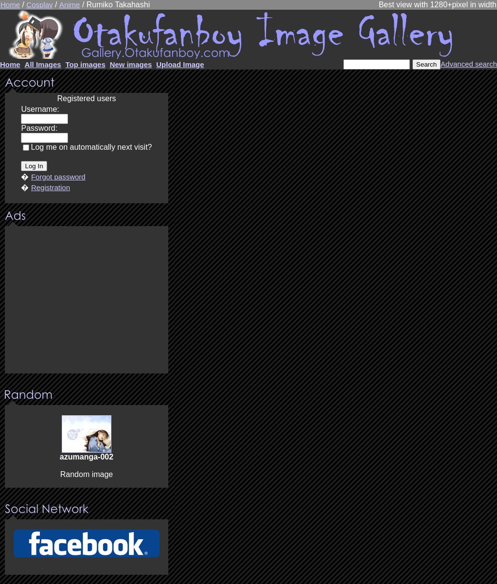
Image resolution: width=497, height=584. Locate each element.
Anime (69, 4)
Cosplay (39, 4)
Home (10, 4)
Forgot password (58, 177)
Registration (50, 187)
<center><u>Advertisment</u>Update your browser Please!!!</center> (86, 300)
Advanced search (469, 64)
